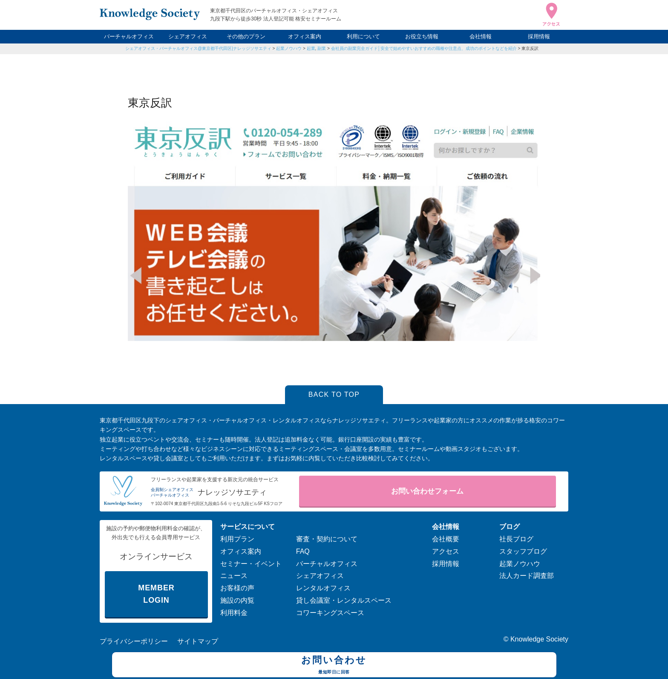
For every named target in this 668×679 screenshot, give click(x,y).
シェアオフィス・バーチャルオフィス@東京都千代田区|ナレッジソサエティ (198, 48)
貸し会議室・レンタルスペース (344, 600)
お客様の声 (237, 588)
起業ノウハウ (289, 48)
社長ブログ (516, 539)
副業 (321, 48)
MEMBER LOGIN (156, 594)
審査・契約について (326, 539)
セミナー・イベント (251, 563)
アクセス (445, 551)
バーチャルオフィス (129, 36)
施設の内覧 (237, 600)
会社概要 (445, 539)
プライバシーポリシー (134, 641)
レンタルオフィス (323, 588)
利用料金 (234, 612)
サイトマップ (197, 641)
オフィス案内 (304, 36)
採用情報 (539, 36)
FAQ (303, 551)
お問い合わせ (334, 666)
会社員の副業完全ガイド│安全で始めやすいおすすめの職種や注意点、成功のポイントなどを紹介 (424, 48)
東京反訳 (529, 48)
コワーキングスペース (330, 612)
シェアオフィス (187, 36)
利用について (363, 36)
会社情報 (480, 36)
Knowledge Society (539, 639)
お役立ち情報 (421, 36)
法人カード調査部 (526, 575)
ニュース (234, 575)
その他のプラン (246, 36)
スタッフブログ (523, 551)
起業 (311, 48)
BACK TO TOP (334, 394)
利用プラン (237, 539)
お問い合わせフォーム (427, 491)
